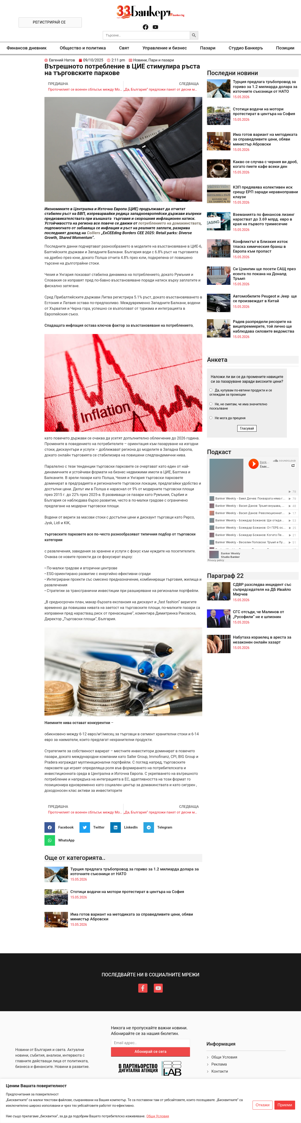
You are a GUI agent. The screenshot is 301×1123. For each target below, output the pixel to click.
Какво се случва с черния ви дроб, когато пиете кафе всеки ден (265, 164)
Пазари (207, 48)
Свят (124, 48)
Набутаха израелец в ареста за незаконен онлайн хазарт (262, 639)
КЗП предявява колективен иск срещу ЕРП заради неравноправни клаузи (265, 192)
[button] (60, 827)
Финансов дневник (27, 48)
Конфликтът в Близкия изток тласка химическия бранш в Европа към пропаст (260, 246)
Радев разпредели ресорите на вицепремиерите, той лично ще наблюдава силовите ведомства (263, 326)
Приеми (284, 1105)
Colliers (94, 232)
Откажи (262, 1105)
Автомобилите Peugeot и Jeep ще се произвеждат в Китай (265, 298)
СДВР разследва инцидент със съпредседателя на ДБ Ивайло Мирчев (262, 589)
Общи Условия (158, 1116)
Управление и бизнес (165, 48)
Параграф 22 (225, 575)
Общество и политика (83, 48)
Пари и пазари (161, 60)
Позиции (285, 48)
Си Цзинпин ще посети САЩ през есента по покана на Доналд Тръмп (264, 273)
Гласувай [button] (247, 428)
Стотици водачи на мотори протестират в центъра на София (127, 891)
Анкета (217, 359)
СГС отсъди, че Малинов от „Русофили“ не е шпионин (258, 614)
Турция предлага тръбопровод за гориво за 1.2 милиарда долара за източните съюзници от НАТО (265, 86)
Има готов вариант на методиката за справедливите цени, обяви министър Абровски (265, 139)
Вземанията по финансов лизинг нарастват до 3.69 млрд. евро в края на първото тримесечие (263, 219)
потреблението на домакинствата (169, 223)
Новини (140, 60)
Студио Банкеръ (246, 48)
